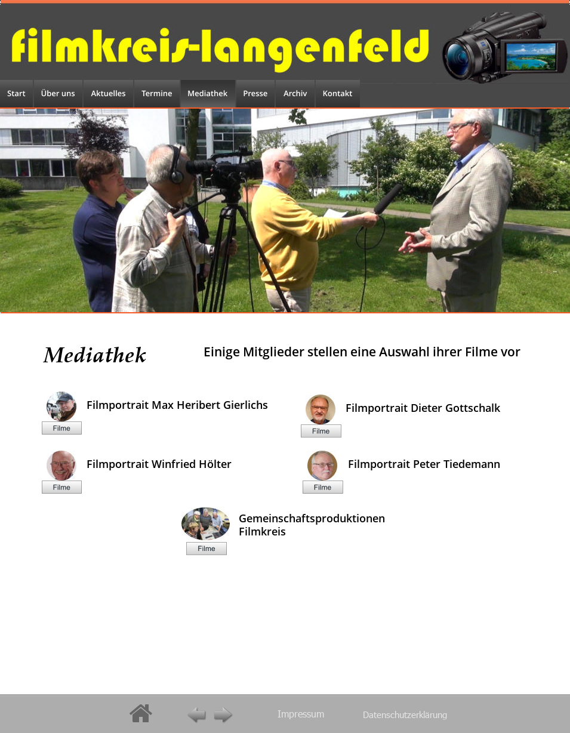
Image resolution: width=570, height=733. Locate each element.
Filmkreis (262, 531)
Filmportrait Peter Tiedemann (424, 464)
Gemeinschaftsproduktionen (313, 518)
